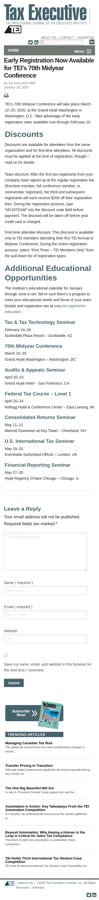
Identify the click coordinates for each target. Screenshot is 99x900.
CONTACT (67, 37)
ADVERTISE (86, 37)
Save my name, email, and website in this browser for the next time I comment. (47, 667)
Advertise (38, 887)
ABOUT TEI (48, 37)
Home (13, 50)
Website (10, 631)
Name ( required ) (18, 583)
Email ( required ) (18, 607)
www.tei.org (25, 882)
